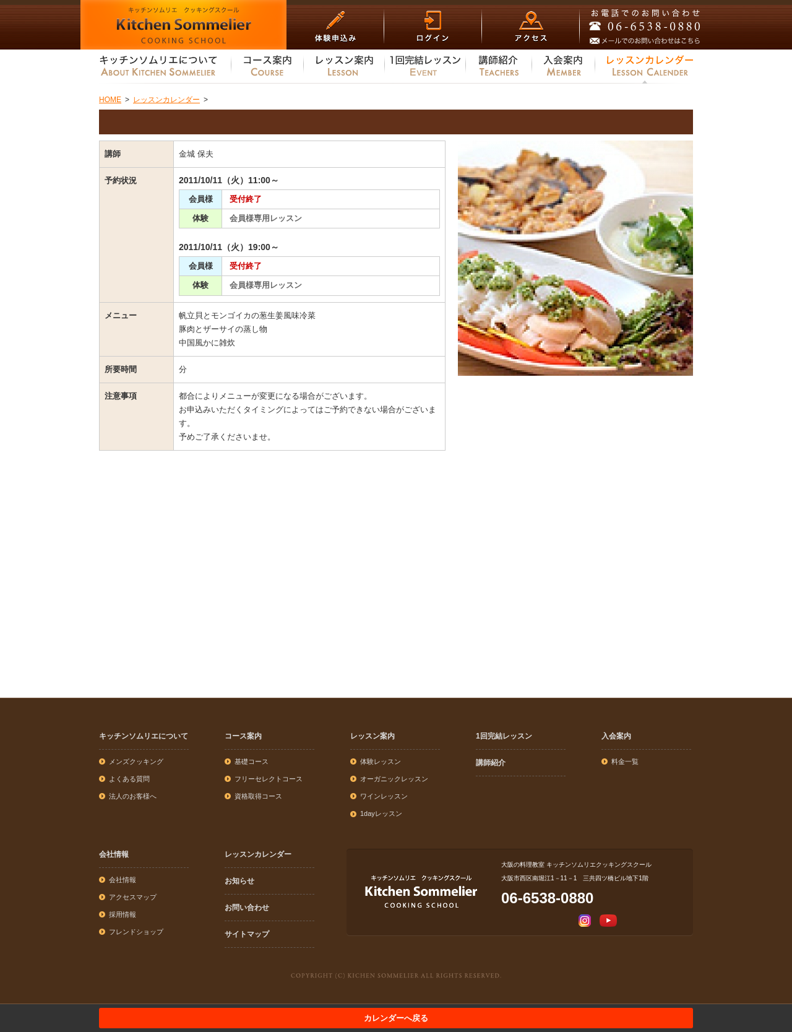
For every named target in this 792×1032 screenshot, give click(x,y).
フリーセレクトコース (269, 779)
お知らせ (239, 881)
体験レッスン (380, 761)
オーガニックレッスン (394, 779)
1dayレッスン (381, 813)
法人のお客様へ (133, 796)
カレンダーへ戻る (396, 1018)
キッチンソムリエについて (143, 736)
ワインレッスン (384, 796)
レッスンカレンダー (258, 854)
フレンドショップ (136, 931)
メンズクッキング (136, 761)
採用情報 (122, 914)
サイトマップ (247, 934)
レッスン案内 (372, 736)
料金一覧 (625, 761)
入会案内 (616, 736)
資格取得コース (258, 796)
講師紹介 (491, 762)
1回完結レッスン (504, 736)
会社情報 (114, 854)
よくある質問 (129, 779)
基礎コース (252, 761)
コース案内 (243, 736)
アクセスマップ (133, 897)
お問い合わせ (247, 907)
